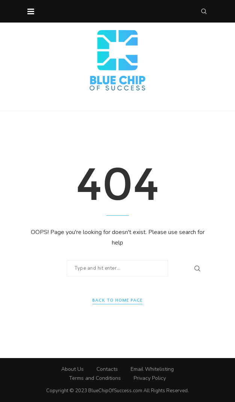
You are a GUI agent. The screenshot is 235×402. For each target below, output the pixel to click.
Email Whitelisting (152, 369)
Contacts (107, 369)
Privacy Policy (150, 378)
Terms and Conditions (95, 378)
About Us (72, 369)
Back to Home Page (117, 300)
